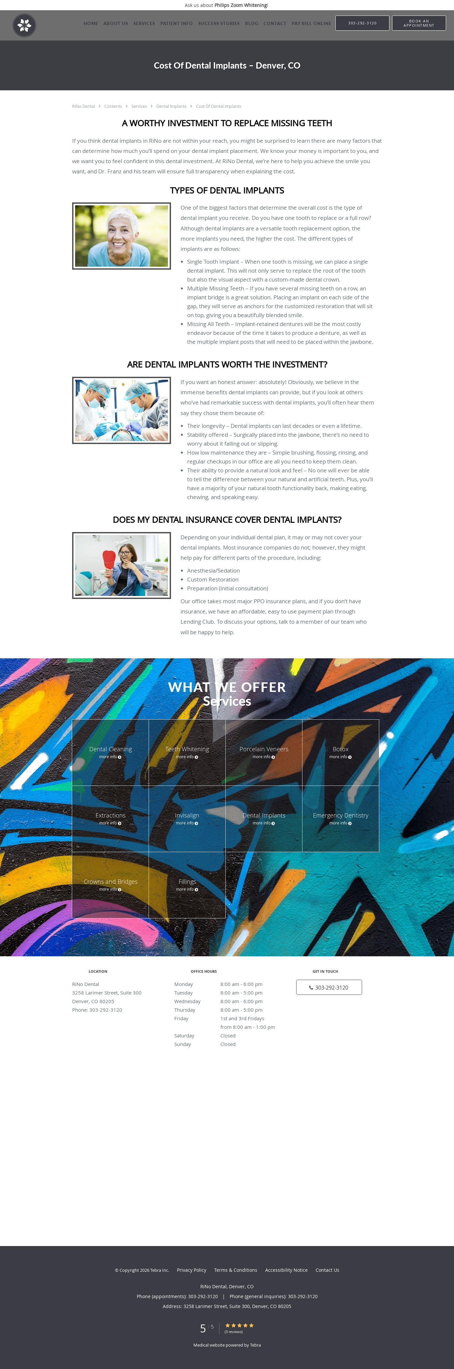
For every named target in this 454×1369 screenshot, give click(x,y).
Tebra (255, 1345)
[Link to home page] (18, 25)
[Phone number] (329, 987)
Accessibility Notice (286, 1270)
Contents (113, 106)
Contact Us (327, 1270)
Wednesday (225, 1001)
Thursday (225, 1009)
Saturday (225, 1035)
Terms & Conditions (235, 1270)
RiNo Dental (84, 106)
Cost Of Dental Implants (218, 106)
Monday (225, 984)
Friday (225, 1018)
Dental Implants (171, 106)
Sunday (225, 1044)
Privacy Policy (191, 1270)
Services (139, 106)
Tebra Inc (159, 1270)
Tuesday (225, 992)
